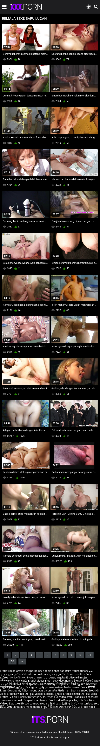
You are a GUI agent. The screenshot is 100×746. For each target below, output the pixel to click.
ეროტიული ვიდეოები (14, 680)
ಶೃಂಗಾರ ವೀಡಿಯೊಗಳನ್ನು (42, 683)
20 (12, 661)
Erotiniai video (15, 693)
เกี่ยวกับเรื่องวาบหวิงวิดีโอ (43, 696)
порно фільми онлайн (43, 690)
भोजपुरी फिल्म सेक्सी (66, 683)
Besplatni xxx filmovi (36, 700)
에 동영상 (22, 696)
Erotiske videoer (34, 693)
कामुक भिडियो (47, 706)
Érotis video (88, 706)
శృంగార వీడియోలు (87, 683)
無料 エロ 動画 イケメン (64, 703)
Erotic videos (8, 670)
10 (80, 655)
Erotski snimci (71, 693)
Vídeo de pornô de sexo (36, 674)
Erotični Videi (8, 696)
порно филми (73, 680)
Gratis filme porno (26, 670)
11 (89, 655)
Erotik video (56, 700)
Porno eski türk (76, 674)
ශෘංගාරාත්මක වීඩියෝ (68, 706)
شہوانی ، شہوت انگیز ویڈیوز (32, 687)
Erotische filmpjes (76, 677)
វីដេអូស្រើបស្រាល (9, 690)
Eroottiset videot (55, 680)
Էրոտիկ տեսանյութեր (50, 677)
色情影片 (24, 690)
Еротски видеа (53, 693)
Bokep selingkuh (73, 700)
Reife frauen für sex (76, 670)
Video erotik (66, 696)
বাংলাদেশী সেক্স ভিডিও (21, 677)
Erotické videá (88, 693)
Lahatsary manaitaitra (26, 706)
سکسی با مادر (58, 674)
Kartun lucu (86, 703)
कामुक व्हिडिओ (8, 687)
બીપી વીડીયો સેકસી (18, 683)
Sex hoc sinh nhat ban (51, 670)
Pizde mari (63, 690)
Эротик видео (80, 690)
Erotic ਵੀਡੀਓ (88, 687)
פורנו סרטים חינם (39, 703)
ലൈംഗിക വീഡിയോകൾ (65, 687)
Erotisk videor (36, 680)
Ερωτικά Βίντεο (19, 703)
